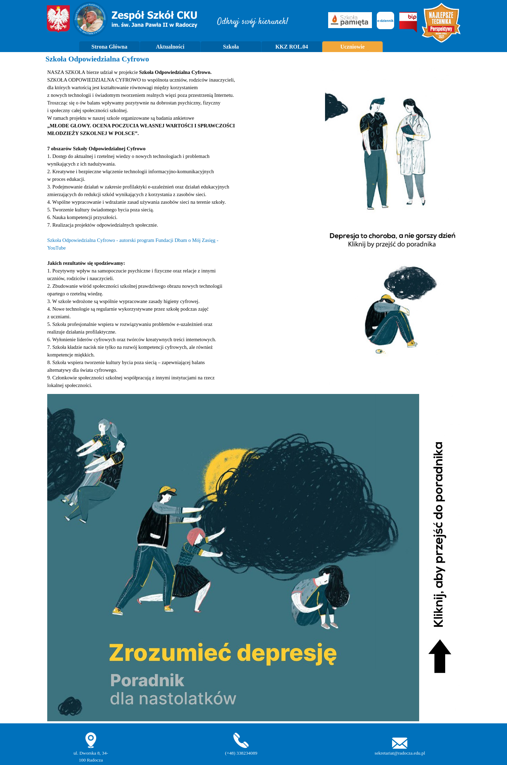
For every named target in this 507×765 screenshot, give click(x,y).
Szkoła (231, 47)
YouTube (56, 248)
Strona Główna (109, 47)
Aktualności (170, 47)
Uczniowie (352, 47)
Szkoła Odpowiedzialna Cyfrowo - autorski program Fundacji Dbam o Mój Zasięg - (132, 240)
